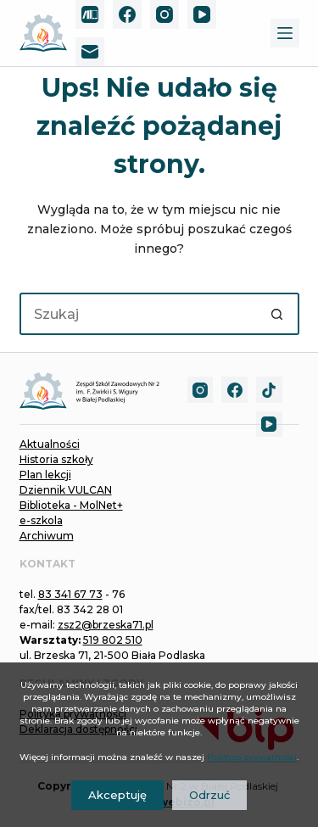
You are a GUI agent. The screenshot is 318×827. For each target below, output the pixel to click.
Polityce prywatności (252, 757)
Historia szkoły (56, 459)
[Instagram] (164, 14)
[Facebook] (127, 14)
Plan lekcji (45, 474)
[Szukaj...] (138, 314)
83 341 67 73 (70, 594)
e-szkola (41, 520)
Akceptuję (117, 795)
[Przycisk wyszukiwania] (278, 314)
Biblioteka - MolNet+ (71, 505)
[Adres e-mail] (89, 51)
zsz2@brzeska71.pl (105, 624)
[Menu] (285, 33)
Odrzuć (209, 795)
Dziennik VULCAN (66, 489)
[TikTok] (269, 390)
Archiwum (47, 535)
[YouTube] (201, 14)
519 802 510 (112, 640)
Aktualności (50, 444)
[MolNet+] (89, 14)
